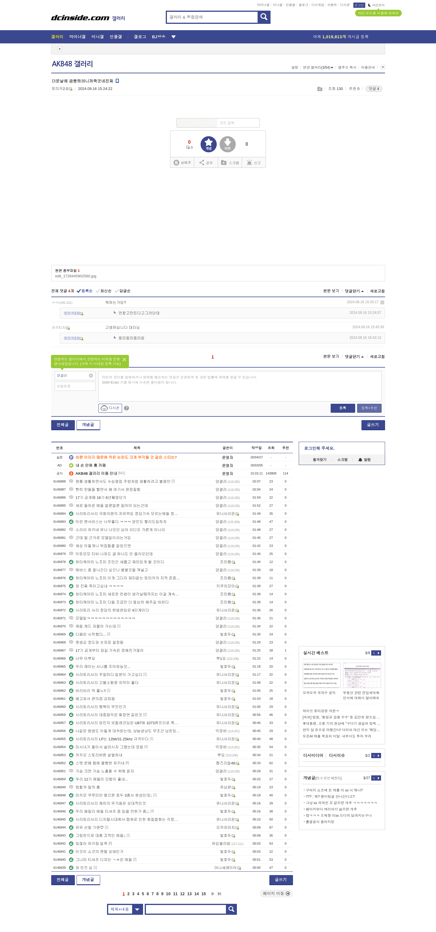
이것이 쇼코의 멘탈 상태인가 (96, 852)
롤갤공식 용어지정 (320, 822)
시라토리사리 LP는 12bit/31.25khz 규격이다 (108, 739)
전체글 (63, 424)
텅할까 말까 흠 (84, 787)
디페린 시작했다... (87, 634)
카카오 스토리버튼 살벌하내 (95, 755)
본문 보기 (331, 291)
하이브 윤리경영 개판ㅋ (321, 711)
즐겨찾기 (320, 460)
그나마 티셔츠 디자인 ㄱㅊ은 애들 (100, 860)
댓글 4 (374, 89)
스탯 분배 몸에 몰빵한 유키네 (96, 763)
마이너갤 (263, 5)
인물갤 (290, 5)
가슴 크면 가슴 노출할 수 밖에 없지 (101, 771)
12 (182, 893)
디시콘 (345, 5)
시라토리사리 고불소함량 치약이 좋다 (103, 683)
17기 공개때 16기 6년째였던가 (97, 497)
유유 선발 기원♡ (86, 827)
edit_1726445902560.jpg (75, 276)
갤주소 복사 (347, 68)
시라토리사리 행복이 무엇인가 (97, 707)
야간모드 (376, 5)
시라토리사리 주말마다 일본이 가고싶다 (105, 674)
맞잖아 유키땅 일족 (88, 843)
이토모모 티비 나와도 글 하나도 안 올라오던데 (111, 554)
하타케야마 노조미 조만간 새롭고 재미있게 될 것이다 (116, 562)
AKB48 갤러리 (72, 64)
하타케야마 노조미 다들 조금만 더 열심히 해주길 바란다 (119, 602)
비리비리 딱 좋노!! (87, 691)
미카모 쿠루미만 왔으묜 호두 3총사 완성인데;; (110, 795)
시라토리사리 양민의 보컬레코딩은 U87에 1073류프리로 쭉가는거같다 (124, 723)
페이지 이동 (276, 893)
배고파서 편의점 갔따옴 (92, 699)
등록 (342, 408)
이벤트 (332, 5)
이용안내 (368, 68)
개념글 (88, 424)
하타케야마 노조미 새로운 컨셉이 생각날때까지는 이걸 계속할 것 (124, 594)
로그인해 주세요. (319, 448)
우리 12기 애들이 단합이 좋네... (98, 779)
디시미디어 (313, 755)
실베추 (182, 163)
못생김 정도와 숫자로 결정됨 (96, 642)
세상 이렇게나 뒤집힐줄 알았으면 (100, 546)
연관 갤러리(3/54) (318, 68)
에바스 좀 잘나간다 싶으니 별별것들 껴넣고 (108, 570)
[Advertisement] (218, 218)
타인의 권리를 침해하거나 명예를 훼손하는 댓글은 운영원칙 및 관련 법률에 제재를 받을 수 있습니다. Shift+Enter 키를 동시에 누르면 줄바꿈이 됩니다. (179, 380)
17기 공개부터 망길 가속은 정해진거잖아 (106, 650)
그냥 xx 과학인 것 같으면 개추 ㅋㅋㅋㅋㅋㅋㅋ (341, 803)
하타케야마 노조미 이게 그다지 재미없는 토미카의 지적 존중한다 (124, 578)
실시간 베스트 (316, 653)
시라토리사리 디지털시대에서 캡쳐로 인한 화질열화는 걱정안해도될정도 (124, 819)
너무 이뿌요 (82, 658)
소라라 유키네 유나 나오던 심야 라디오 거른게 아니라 (117, 530)
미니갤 (277, 5)
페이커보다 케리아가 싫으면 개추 (331, 809)
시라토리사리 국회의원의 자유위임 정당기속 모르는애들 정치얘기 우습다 (124, 514)
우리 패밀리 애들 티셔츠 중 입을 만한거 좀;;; (109, 811)
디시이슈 (337, 755)
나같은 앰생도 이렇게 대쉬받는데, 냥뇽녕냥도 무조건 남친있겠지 (124, 731)
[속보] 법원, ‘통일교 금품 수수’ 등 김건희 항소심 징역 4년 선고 (342, 717)
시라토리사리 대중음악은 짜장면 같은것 (105, 715)
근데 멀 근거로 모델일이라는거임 (100, 538)
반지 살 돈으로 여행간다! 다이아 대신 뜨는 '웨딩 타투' (342, 730)
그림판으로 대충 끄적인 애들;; (97, 835)
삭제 (382, 302)
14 (196, 893)
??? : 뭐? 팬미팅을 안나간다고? (330, 797)
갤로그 (303, 5)
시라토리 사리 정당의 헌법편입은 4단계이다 (109, 610)
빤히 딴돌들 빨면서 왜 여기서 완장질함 (104, 489)
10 (168, 893)
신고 (254, 162)
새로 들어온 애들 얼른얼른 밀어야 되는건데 (108, 506)
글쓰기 (373, 424)
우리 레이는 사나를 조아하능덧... (99, 666)
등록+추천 (369, 408)
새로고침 (377, 291)
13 (189, 893)
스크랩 (319, 89)
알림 (364, 460)
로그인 (359, 5)
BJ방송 (158, 36)
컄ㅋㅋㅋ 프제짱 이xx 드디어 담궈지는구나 (339, 816)
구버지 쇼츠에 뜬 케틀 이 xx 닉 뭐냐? (334, 790)
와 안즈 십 (80, 868)
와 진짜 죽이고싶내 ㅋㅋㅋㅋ (96, 586)
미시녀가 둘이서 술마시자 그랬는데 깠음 (106, 747)
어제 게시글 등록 (341, 36)
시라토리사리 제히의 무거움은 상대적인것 (107, 803)
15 (203, 893)
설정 (294, 68)
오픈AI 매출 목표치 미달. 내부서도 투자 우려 (337, 736)
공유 (206, 162)
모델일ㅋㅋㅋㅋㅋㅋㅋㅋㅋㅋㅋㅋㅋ (102, 618)
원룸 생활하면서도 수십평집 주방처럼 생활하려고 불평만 (119, 481)
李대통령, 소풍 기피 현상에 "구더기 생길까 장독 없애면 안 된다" (342, 724)
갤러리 (57, 36)
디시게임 (317, 5)
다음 (213, 894)
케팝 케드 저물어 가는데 (92, 626)
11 (175, 893)
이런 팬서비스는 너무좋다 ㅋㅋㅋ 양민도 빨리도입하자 (118, 522)
